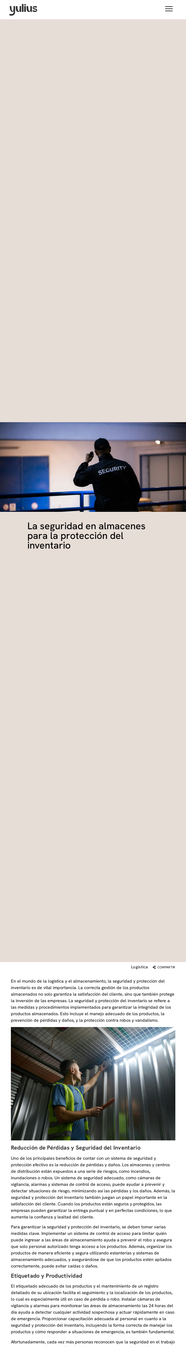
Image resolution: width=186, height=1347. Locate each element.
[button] (169, 9)
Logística (139, 967)
